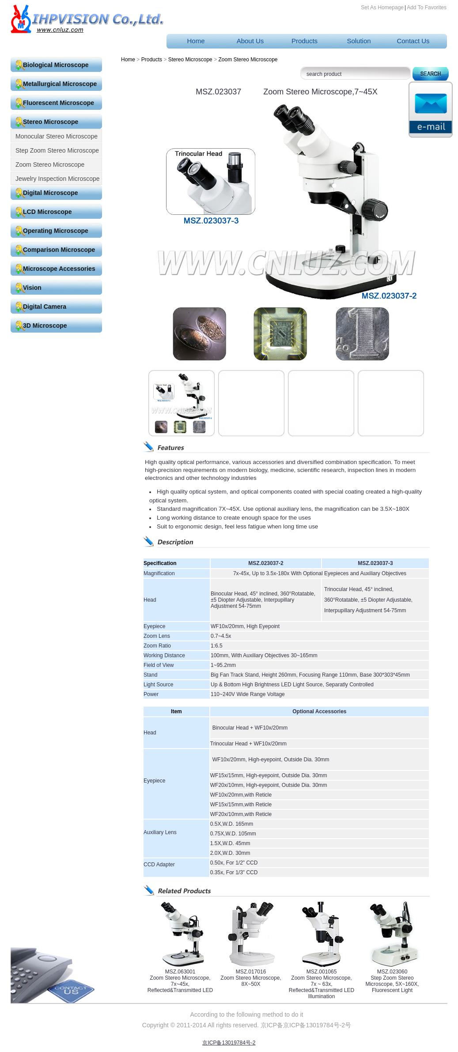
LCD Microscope (47, 211)
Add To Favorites (427, 7)
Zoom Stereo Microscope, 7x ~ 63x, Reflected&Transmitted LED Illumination (321, 987)
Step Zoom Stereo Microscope (57, 150)
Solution (359, 41)
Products (304, 41)
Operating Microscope (55, 230)
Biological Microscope (56, 64)
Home (195, 41)
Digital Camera (44, 306)
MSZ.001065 (322, 972)
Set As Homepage (382, 7)
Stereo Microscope (50, 121)
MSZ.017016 (251, 972)
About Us (250, 41)
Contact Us (413, 41)
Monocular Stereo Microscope (56, 136)
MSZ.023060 (392, 972)
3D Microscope (45, 325)
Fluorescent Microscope (58, 102)
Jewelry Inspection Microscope (57, 178)
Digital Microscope (50, 192)
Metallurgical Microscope (60, 83)
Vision (32, 287)
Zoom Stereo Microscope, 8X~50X (250, 981)
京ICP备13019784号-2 (228, 1043)
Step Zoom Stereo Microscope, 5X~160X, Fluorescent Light (392, 984)
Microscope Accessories (59, 268)
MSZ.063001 (180, 972)
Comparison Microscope (59, 249)
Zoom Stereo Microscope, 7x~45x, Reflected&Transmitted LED (180, 984)
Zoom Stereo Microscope (49, 164)
